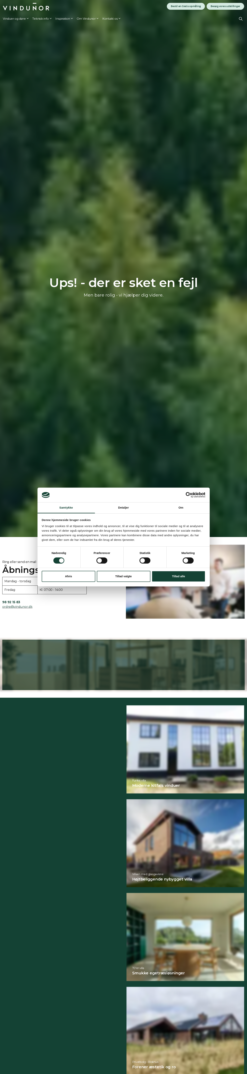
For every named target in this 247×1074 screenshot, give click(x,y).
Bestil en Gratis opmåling (186, 6)
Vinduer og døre (14, 18)
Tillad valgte (123, 576)
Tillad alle (178, 576)
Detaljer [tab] (123, 507)
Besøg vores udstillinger (225, 6)
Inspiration (62, 18)
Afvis (68, 576)
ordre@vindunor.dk (17, 607)
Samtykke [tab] (66, 507)
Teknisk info (40, 18)
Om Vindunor (86, 18)
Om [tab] (181, 507)
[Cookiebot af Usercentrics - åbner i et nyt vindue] (188, 495)
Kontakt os (110, 18)
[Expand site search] (241, 18)
